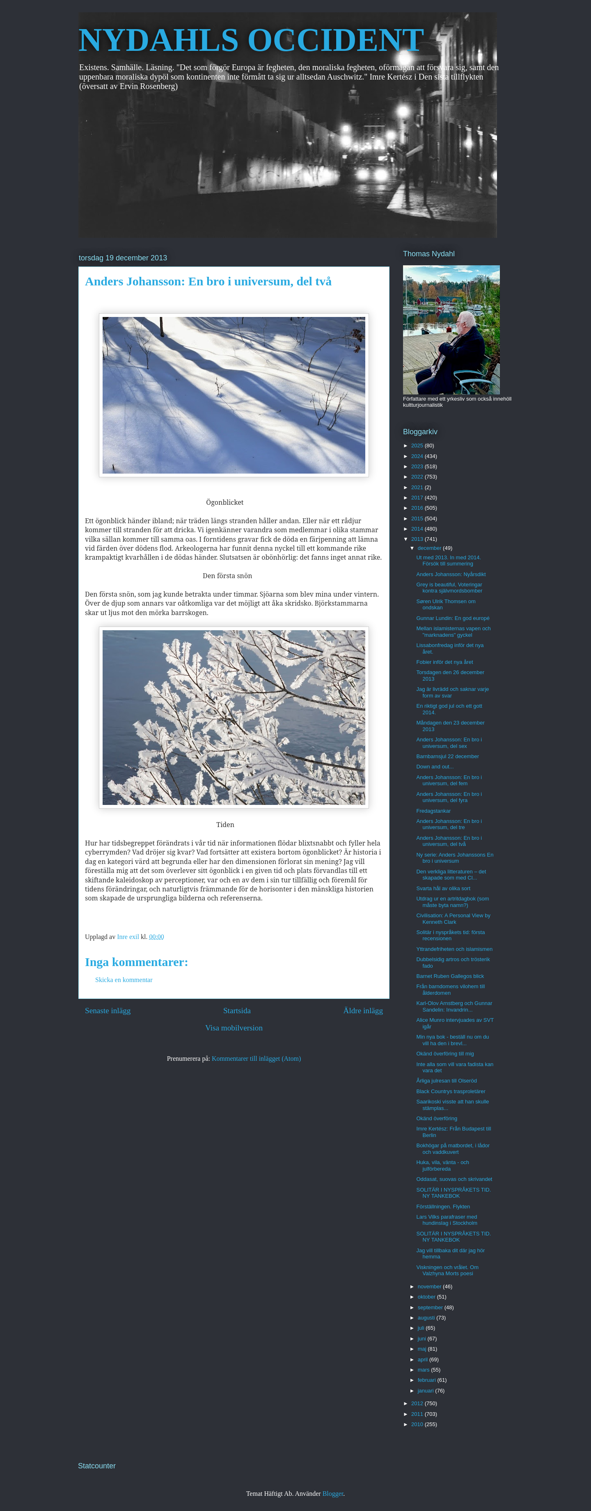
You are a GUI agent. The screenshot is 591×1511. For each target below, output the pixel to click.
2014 (418, 529)
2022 (418, 477)
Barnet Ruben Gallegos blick (450, 976)
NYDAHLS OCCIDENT (251, 40)
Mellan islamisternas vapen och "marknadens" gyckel (453, 631)
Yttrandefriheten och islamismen (454, 949)
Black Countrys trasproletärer (450, 1091)
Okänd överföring (436, 1118)
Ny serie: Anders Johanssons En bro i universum (454, 858)
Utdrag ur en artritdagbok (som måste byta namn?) (452, 902)
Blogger (333, 1493)
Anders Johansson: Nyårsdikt (451, 574)
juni (423, 1339)
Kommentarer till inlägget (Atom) (256, 1058)
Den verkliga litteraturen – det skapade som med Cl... (451, 874)
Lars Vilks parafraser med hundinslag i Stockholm (446, 1220)
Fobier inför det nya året (444, 662)
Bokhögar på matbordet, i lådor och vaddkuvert (453, 1148)
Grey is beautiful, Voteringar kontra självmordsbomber (449, 587)
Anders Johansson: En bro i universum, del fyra (449, 797)
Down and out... (435, 766)
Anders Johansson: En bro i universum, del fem (449, 780)
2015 (418, 518)
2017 (418, 498)
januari (426, 1391)
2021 (418, 487)
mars (424, 1370)
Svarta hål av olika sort (443, 888)
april (423, 1359)
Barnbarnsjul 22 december (447, 756)
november (430, 1286)
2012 (418, 1403)
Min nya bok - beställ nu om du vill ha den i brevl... (452, 1040)
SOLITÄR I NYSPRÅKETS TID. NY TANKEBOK (453, 1193)
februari (428, 1380)
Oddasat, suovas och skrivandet (454, 1179)
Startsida (237, 1010)
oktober (427, 1297)
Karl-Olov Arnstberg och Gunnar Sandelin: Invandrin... (454, 1006)
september (431, 1307)
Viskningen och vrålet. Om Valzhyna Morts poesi (447, 1270)
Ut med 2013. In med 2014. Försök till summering (448, 560)
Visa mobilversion (234, 1027)
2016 (418, 508)
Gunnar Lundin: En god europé (453, 618)
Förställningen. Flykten (443, 1206)
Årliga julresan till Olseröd (446, 1081)
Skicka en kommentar (124, 979)
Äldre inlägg (363, 1010)
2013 (418, 539)
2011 (418, 1414)
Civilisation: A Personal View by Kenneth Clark (453, 918)
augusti (427, 1318)
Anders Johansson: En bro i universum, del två (449, 841)
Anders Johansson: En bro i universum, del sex (449, 742)
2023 (418, 466)
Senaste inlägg (108, 1010)
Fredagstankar (433, 811)
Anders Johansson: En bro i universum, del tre (449, 824)
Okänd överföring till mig (445, 1054)
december (430, 548)
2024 (418, 456)
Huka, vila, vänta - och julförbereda (442, 1165)
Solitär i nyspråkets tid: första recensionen (450, 935)
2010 (418, 1424)
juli (422, 1328)
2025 (418, 445)
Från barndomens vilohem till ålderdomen (450, 989)
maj (423, 1349)
